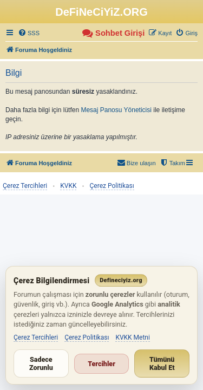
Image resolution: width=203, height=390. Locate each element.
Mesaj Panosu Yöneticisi (116, 110)
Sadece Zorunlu (41, 363)
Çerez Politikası (112, 186)
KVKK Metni (132, 337)
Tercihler (101, 364)
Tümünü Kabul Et (162, 363)
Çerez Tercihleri (25, 186)
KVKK (68, 186)
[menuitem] (29, 33)
